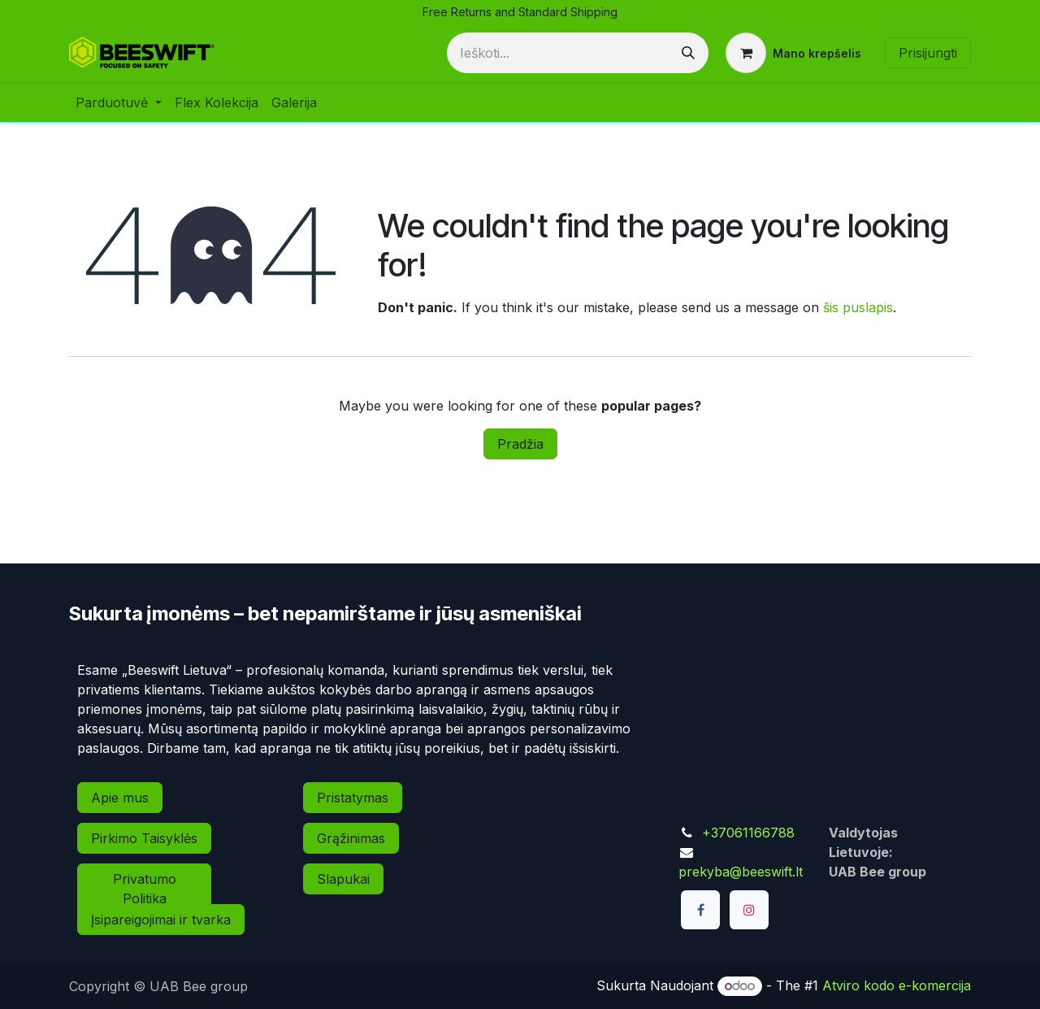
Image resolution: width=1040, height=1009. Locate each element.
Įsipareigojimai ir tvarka (161, 919)
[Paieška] (688, 53)
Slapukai (343, 879)
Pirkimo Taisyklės (144, 838)
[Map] (820, 731)
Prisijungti (928, 53)
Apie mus (120, 797)
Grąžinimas (351, 838)
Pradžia (520, 444)
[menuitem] (118, 102)
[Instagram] (749, 909)
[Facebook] (700, 909)
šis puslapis (858, 307)
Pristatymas (352, 797)
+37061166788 (748, 832)
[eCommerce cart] (793, 53)
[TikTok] (700, 953)
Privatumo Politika (144, 889)
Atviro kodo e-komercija (896, 985)
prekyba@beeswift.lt (740, 871)
